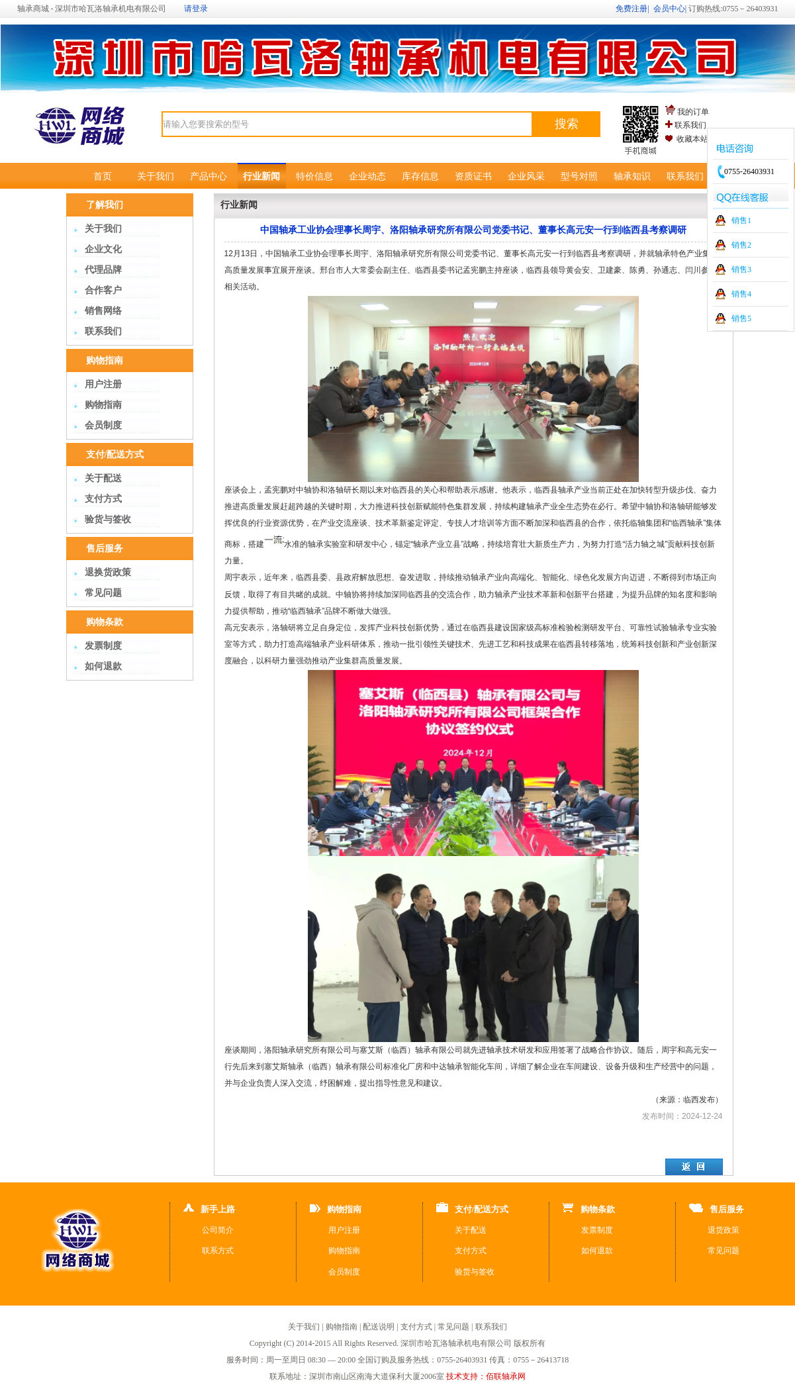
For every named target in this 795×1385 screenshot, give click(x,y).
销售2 (741, 245)
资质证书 (473, 176)
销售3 (741, 269)
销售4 (741, 294)
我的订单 (693, 112)
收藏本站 (692, 139)
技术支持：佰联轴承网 (486, 1376)
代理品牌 (103, 270)
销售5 (741, 318)
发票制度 (103, 646)
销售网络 (103, 311)
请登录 (196, 8)
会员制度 (103, 425)
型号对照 (579, 176)
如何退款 (103, 666)
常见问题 (103, 593)
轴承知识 (632, 176)
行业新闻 (261, 176)
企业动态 (367, 176)
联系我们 (690, 125)
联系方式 (218, 1250)
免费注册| (632, 8)
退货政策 (723, 1230)
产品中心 (208, 176)
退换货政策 (108, 572)
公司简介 (218, 1230)
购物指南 (103, 405)
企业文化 (103, 249)
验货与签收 (108, 519)
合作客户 (103, 290)
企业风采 (526, 176)
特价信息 (314, 176)
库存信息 (420, 176)
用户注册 (103, 384)
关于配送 (103, 478)
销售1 (741, 220)
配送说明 (379, 1326)
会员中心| (669, 8)
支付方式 (103, 499)
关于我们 (155, 176)
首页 (102, 176)
